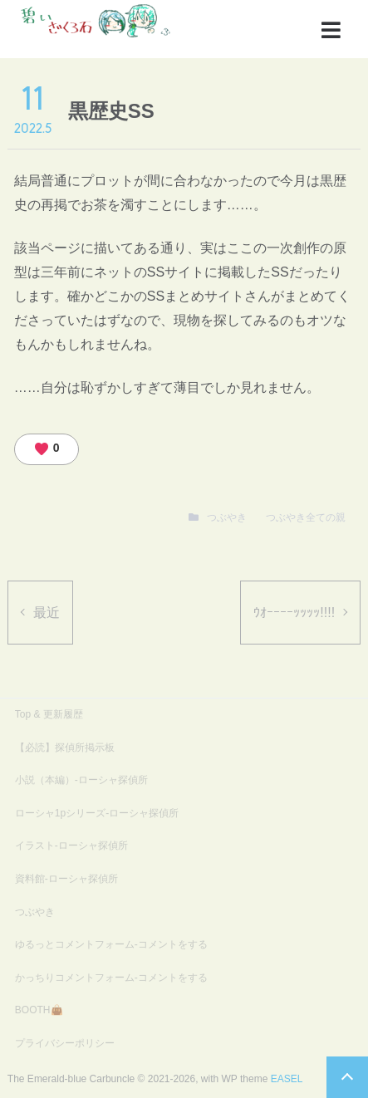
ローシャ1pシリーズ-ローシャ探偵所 (97, 813)
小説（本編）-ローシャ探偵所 (81, 780)
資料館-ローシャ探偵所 (66, 879)
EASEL (287, 1079)
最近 (46, 612)
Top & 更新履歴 (49, 714)
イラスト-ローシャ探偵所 (71, 845)
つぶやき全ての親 (306, 517)
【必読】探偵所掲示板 (65, 747)
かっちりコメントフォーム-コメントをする (111, 977)
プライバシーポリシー (65, 1043)
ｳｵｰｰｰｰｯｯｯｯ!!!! (294, 612)
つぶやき (227, 517)
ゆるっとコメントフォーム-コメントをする (111, 944)
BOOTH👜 (39, 1010)
